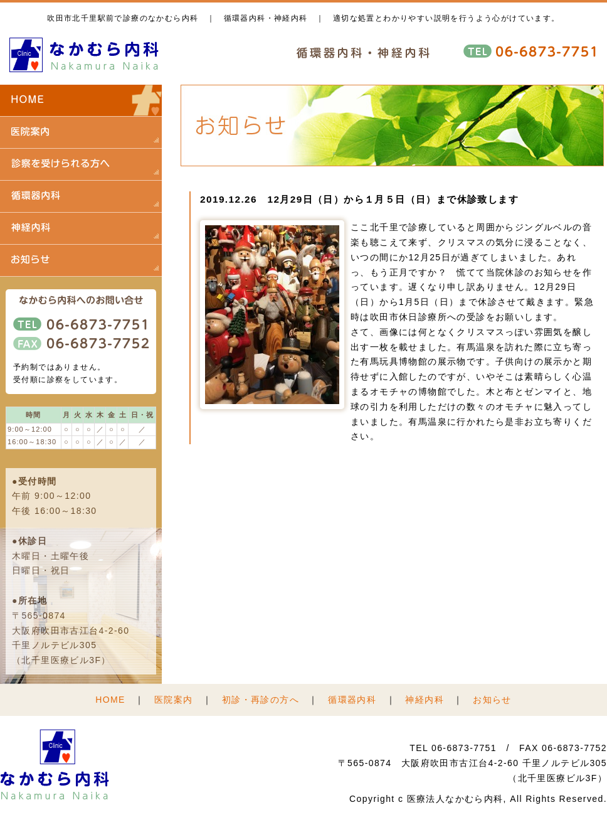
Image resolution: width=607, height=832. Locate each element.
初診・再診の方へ (260, 700)
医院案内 (173, 700)
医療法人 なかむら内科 (85, 55)
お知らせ (492, 700)
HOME (110, 700)
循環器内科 (352, 700)
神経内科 (424, 700)
